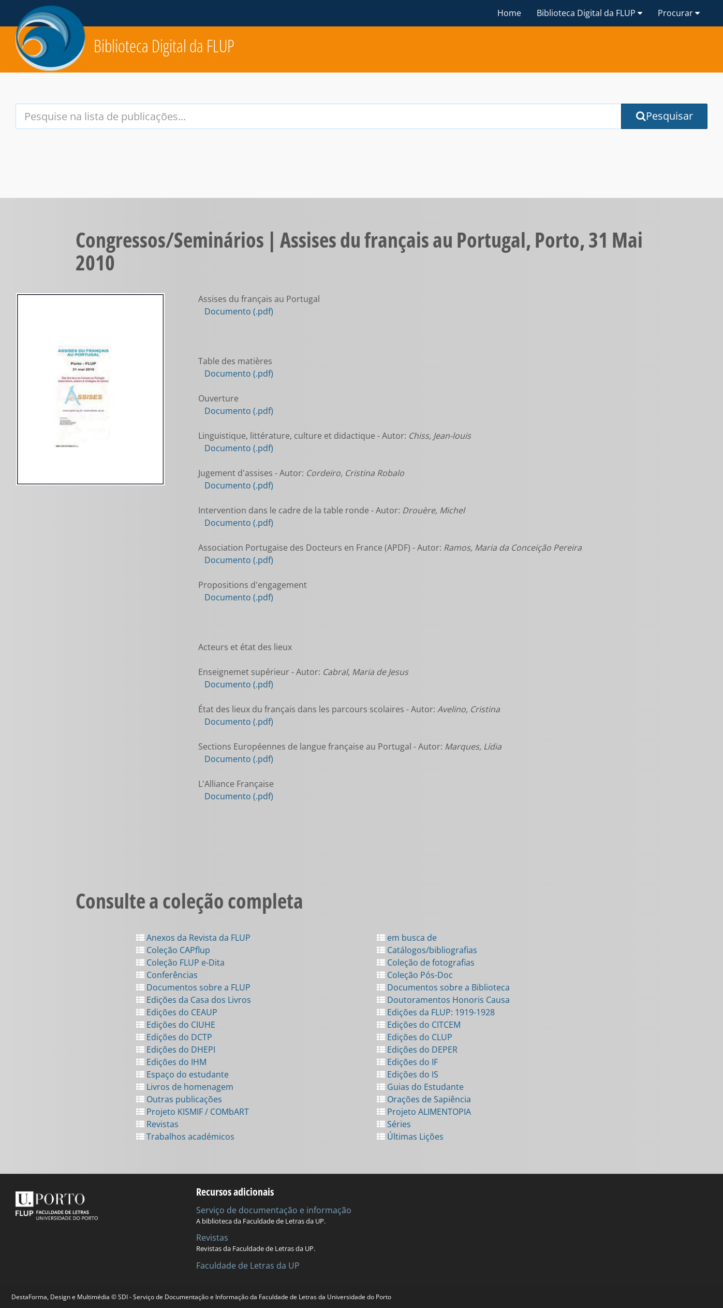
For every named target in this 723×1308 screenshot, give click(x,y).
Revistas (157, 1124)
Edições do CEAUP (176, 1012)
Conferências (167, 975)
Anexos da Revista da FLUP (193, 937)
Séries (394, 1124)
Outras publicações (179, 1099)
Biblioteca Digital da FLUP (164, 46)
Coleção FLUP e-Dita (180, 962)
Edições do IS (407, 1074)
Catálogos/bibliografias (427, 950)
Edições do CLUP (414, 1037)
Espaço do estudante (182, 1074)
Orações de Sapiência (424, 1099)
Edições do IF (407, 1062)
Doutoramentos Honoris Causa (443, 999)
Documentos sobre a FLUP (193, 987)
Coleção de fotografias (426, 962)
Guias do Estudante (420, 1087)
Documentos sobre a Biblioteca (443, 987)
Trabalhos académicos (185, 1136)
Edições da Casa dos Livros (193, 999)
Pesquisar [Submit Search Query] (664, 116)
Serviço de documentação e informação (273, 1210)
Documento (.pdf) (238, 311)
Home (509, 13)
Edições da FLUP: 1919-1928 (436, 1012)
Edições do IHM (171, 1062)
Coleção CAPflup (173, 950)
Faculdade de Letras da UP (248, 1265)
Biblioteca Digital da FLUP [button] (589, 13)
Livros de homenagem (184, 1087)
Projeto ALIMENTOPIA (424, 1111)
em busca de (407, 937)
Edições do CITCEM (419, 1024)
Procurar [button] (679, 13)
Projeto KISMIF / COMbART (192, 1111)
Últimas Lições (410, 1136)
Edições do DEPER (417, 1049)
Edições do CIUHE (175, 1024)
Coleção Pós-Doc (415, 975)
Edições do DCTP (174, 1037)
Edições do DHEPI (175, 1049)
